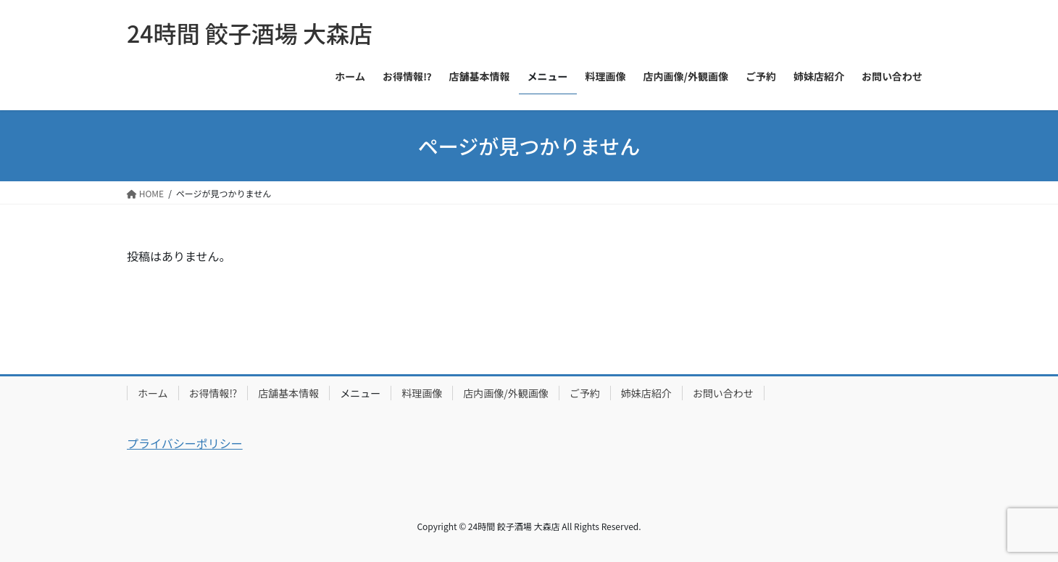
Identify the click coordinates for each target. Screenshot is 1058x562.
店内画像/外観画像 (506, 393)
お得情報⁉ (213, 393)
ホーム (153, 393)
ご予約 (585, 393)
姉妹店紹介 (646, 393)
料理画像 (421, 393)
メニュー (360, 393)
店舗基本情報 (288, 393)
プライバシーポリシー (185, 443)
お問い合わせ (723, 393)
